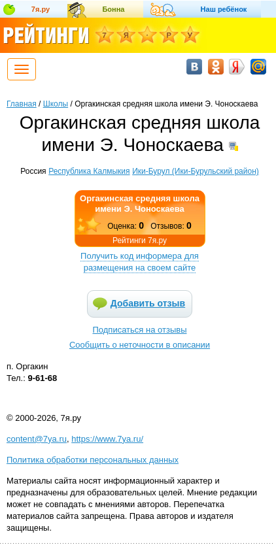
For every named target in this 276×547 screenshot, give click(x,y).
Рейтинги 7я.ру (139, 240)
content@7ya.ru (37, 439)
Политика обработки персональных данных (93, 460)
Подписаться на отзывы (140, 330)
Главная (22, 103)
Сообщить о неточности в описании (139, 345)
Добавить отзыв (148, 303)
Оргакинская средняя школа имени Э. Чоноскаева (139, 203)
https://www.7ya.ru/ (107, 439)
